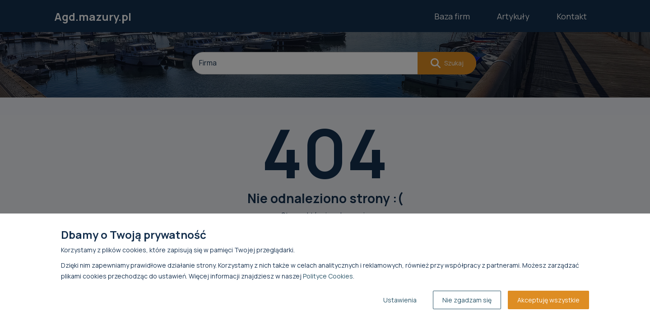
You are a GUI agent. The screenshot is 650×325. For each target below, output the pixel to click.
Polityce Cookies (328, 276)
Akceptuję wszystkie (548, 300)
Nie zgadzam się (467, 300)
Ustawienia (400, 300)
